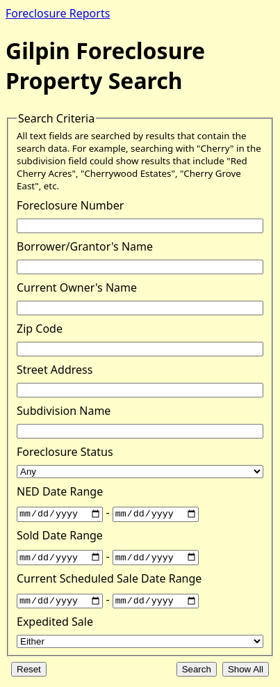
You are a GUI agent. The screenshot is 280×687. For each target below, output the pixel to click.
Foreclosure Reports (58, 13)
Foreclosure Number (70, 205)
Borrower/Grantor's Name (85, 246)
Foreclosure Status (65, 451)
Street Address (54, 369)
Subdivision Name (63, 410)
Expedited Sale (55, 621)
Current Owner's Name (77, 287)
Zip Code (40, 328)
